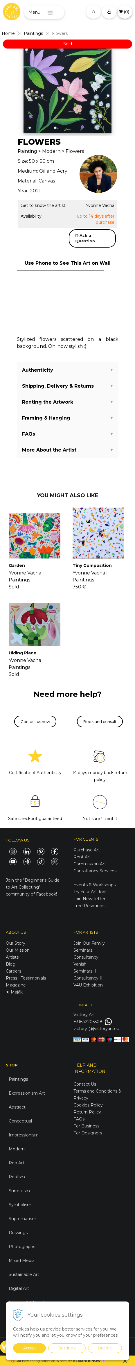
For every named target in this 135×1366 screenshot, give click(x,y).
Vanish (80, 964)
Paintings (18, 1079)
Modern (17, 1149)
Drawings (18, 1232)
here (63, 1361)
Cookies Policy (88, 1105)
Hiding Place (22, 653)
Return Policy (87, 1112)
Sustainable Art (24, 1274)
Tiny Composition (92, 565)
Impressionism (24, 1135)
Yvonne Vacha (100, 205)
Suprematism (22, 1218)
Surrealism (19, 1190)
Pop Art (16, 1163)
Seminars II (84, 971)
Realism (17, 1176)
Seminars (82, 950)
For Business (86, 1126)
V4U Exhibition (88, 985)
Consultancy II (87, 978)
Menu (34, 12)
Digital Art (19, 1288)
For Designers (87, 1133)
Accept (29, 1348)
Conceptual (20, 1121)
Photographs (22, 1246)
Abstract (17, 1107)
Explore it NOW (87, 1361)
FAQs (78, 1119)
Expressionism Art (27, 1093)
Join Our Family (89, 943)
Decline (105, 1348)
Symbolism (20, 1204)
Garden (17, 565)
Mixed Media (22, 1260)
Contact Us (84, 1084)
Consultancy (85, 957)
